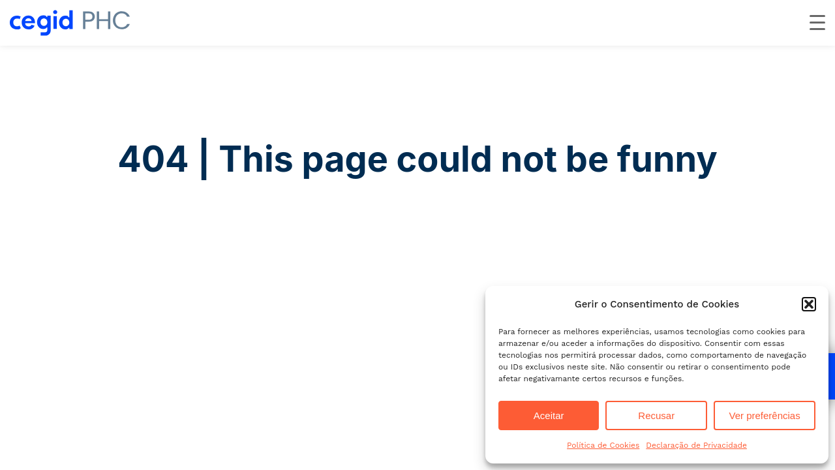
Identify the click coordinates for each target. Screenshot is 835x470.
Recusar (656, 415)
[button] (808, 304)
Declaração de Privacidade (696, 445)
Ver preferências (764, 415)
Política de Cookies (603, 445)
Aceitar (549, 415)
